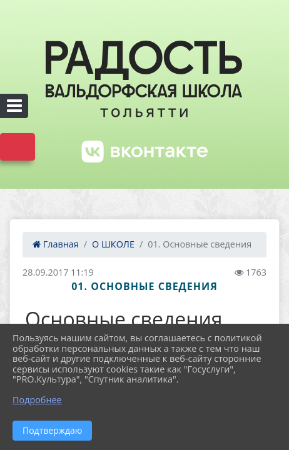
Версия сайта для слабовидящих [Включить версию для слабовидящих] (17, 147)
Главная (56, 244)
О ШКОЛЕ (113, 244)
